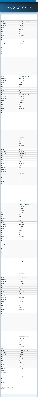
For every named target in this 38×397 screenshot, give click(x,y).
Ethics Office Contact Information (7, 395)
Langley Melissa (21, 370)
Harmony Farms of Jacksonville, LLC (25, 204)
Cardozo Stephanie (22, 334)
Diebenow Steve (21, 60)
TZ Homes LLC (21, 167)
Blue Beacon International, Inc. (24, 39)
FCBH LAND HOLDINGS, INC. (24, 76)
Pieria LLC (20, 295)
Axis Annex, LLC (21, 222)
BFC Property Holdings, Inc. (23, 350)
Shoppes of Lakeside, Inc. (23, 259)
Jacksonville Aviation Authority (24, 368)
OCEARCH (21, 149)
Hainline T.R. (21, 23)
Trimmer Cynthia (21, 41)
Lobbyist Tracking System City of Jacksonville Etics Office (19, 6)
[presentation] (19, 6)
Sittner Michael (21, 133)
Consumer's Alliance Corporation (24, 112)
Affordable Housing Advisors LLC (24, 332)
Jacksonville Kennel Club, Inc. (24, 21)
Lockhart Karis (21, 151)
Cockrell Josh (21, 169)
